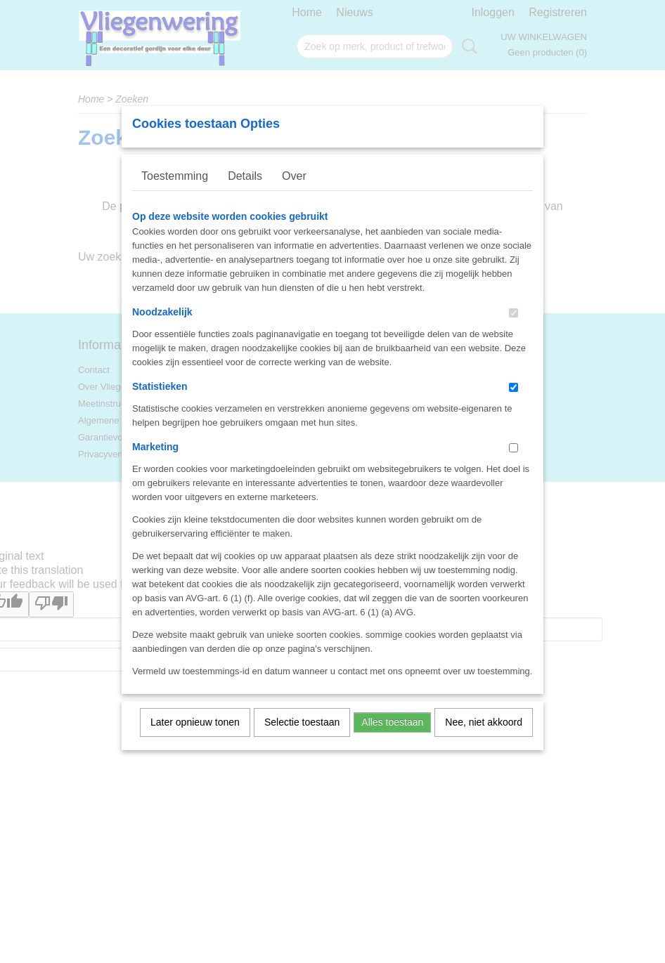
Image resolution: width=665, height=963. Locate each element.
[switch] (513, 331)
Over (294, 194)
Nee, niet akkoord (483, 740)
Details (245, 194)
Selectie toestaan (302, 740)
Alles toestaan (392, 740)
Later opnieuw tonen (195, 740)
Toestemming (174, 194)
